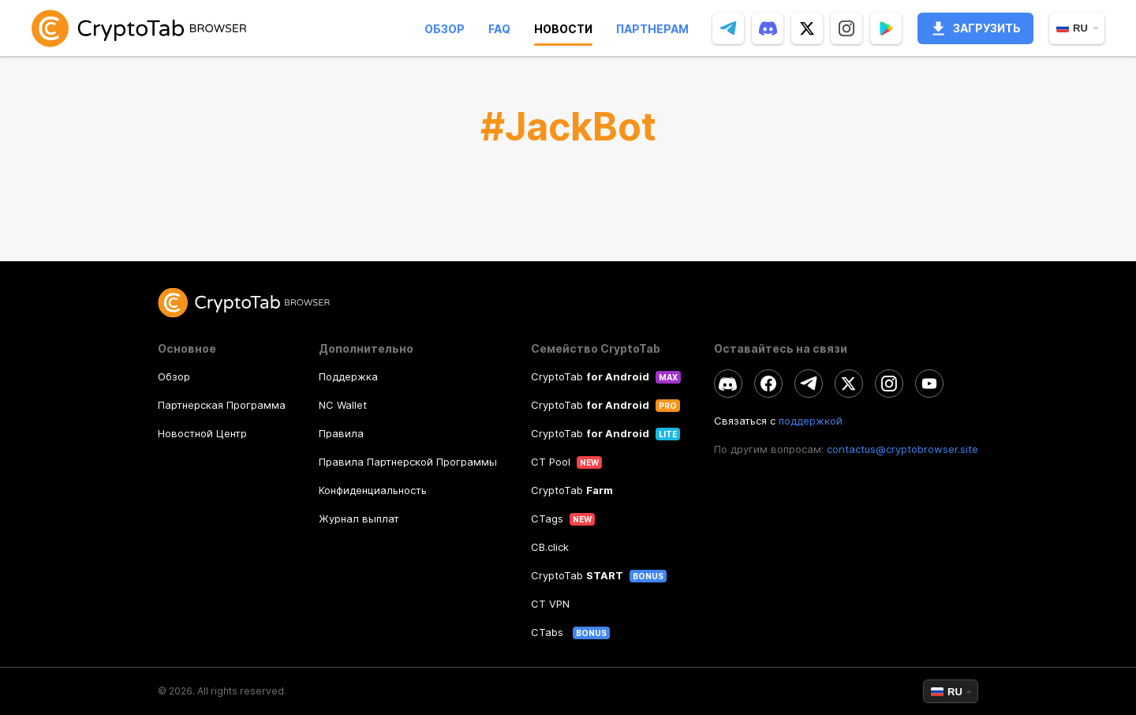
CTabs (548, 632)
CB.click (550, 547)
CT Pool (550, 461)
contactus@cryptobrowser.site (902, 449)
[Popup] (886, 28)
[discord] (767, 28)
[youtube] (929, 383)
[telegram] (728, 28)
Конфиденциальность (373, 490)
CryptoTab (590, 376)
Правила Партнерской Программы (408, 461)
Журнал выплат (359, 518)
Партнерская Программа (222, 405)
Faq (499, 29)
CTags (547, 518)
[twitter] (807, 28)
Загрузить (975, 28)
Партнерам (652, 29)
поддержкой (811, 420)
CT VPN (550, 603)
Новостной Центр (202, 433)
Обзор (444, 29)
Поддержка (348, 376)
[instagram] (846, 28)
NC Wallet (343, 405)
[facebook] (768, 383)
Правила (341, 433)
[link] (139, 28)
